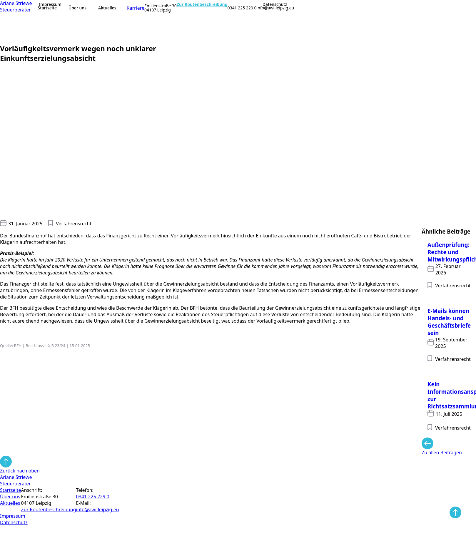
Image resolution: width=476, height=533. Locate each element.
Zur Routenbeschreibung (202, 4)
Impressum (50, 4)
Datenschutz (275, 4)
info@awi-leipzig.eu (275, 8)
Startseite (47, 8)
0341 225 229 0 (242, 8)
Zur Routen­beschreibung (48, 509)
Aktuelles (107, 8)
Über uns (77, 8)
